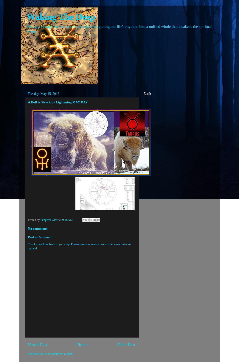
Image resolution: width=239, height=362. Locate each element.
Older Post (126, 344)
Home (82, 344)
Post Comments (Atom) (58, 354)
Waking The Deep (61, 17)
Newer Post (37, 344)
